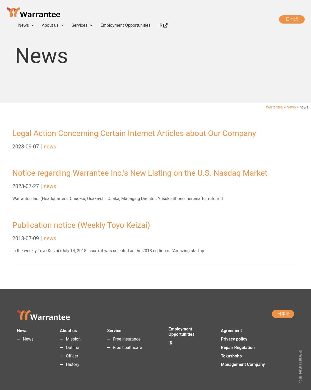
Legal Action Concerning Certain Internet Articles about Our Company (134, 133)
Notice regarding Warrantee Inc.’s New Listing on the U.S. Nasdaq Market (140, 173)
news (50, 146)
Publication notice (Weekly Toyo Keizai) (81, 225)
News (26, 25)
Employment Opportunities (125, 25)
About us (53, 25)
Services (82, 25)
